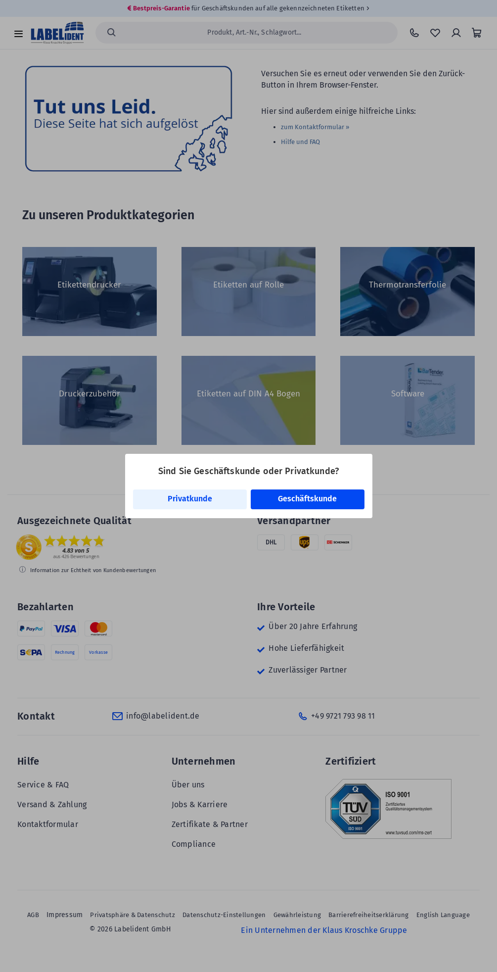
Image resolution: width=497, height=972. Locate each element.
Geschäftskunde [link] (307, 498)
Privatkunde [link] (190, 498)
